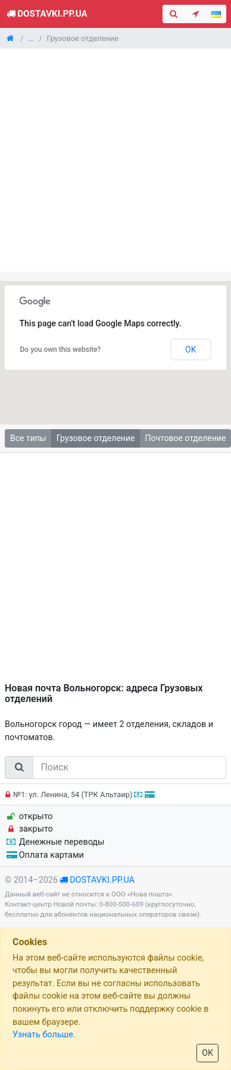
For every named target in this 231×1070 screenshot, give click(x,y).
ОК (207, 1053)
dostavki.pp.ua (102, 880)
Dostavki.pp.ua (46, 13)
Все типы (28, 438)
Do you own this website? (60, 349)
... (31, 38)
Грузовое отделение (96, 438)
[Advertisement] (111, 160)
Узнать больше (43, 1035)
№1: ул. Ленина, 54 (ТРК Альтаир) (78, 794)
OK (190, 349)
